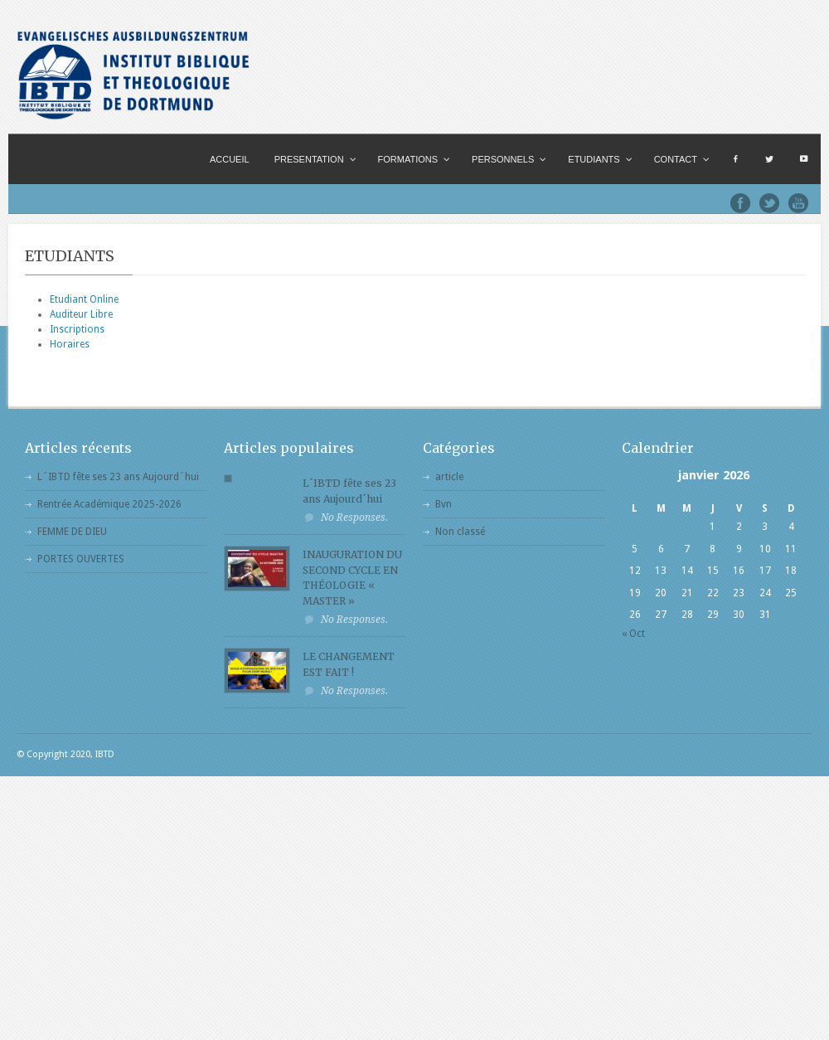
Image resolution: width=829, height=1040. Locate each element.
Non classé (460, 531)
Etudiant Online (84, 299)
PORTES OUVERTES (80, 559)
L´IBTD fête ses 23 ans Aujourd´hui (118, 477)
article (449, 477)
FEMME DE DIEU (72, 531)
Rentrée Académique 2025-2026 (109, 504)
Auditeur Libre (81, 314)
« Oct (633, 633)
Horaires (70, 344)
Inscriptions (77, 329)
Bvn (443, 504)
